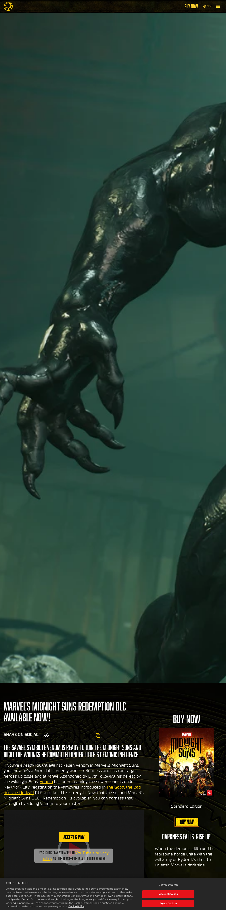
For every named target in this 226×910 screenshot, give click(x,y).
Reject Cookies (168, 905)
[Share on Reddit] (46, 735)
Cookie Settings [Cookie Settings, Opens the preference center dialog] (168, 887)
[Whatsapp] (76, 735)
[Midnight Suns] (8, 6)
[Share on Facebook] (67, 735)
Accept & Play (73, 837)
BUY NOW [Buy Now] (191, 6)
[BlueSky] (87, 735)
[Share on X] (57, 735)
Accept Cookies (168, 896)
